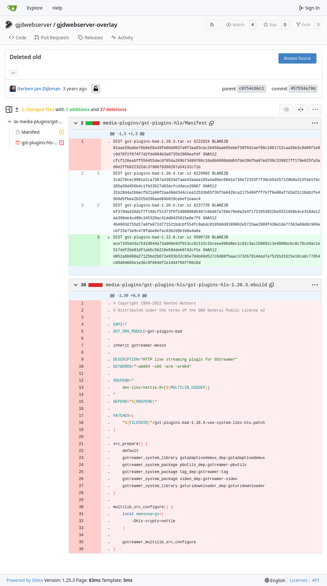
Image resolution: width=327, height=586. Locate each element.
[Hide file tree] (9, 109)
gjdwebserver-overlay (87, 24)
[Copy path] (211, 123)
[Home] (12, 8)
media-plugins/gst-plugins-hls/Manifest (155, 123)
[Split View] (301, 109)
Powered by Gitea (24, 580)
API (315, 580)
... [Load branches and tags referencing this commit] (13, 72)
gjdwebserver (33, 24)
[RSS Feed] (212, 24)
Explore (34, 8)
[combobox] (286, 109)
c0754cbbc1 (251, 88)
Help (57, 8)
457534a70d (303, 88)
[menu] (315, 109)
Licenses (299, 580)
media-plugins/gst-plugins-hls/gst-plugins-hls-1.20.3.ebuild (186, 285)
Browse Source (297, 58)
